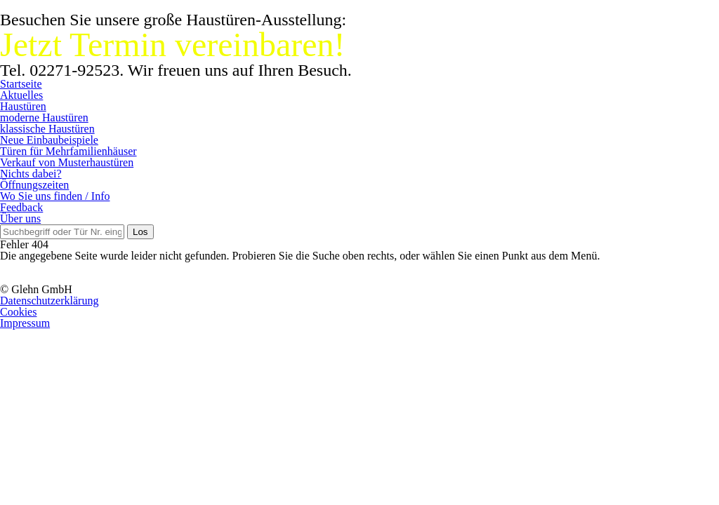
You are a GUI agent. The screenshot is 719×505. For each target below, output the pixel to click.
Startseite (21, 84)
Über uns (20, 218)
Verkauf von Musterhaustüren (66, 162)
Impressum (25, 323)
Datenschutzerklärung (49, 301)
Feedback (21, 207)
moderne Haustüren (44, 117)
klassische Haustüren (47, 129)
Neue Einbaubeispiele (49, 140)
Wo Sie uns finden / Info (55, 196)
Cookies (18, 312)
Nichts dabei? (31, 174)
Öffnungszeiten (34, 185)
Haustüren (23, 106)
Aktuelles (21, 95)
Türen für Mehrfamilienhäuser (68, 151)
